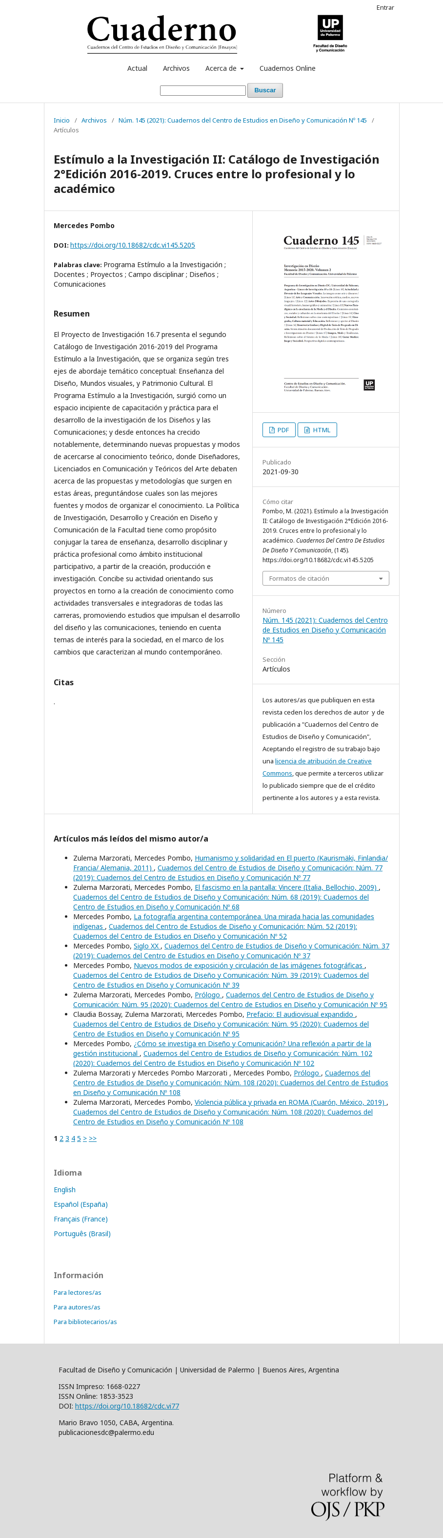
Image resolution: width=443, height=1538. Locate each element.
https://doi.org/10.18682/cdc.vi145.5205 (132, 245)
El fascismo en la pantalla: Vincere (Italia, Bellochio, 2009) (287, 887)
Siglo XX (147, 945)
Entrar (385, 7)
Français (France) (81, 1218)
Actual (137, 68)
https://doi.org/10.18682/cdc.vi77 (127, 1406)
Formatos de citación (299, 578)
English (65, 1189)
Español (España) (81, 1204)
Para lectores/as (77, 1292)
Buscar (265, 90)
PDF (282, 429)
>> (93, 1138)
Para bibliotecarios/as (85, 1321)
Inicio (62, 120)
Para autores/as (77, 1307)
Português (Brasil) (82, 1233)
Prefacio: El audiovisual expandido (300, 1014)
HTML (321, 429)
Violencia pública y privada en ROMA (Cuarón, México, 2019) (290, 1102)
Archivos (176, 68)
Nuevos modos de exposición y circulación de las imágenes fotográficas (249, 965)
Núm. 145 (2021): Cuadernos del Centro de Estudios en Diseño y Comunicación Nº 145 (243, 120)
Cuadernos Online (288, 68)
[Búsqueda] (203, 90)
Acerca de (222, 68)
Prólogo (208, 994)
